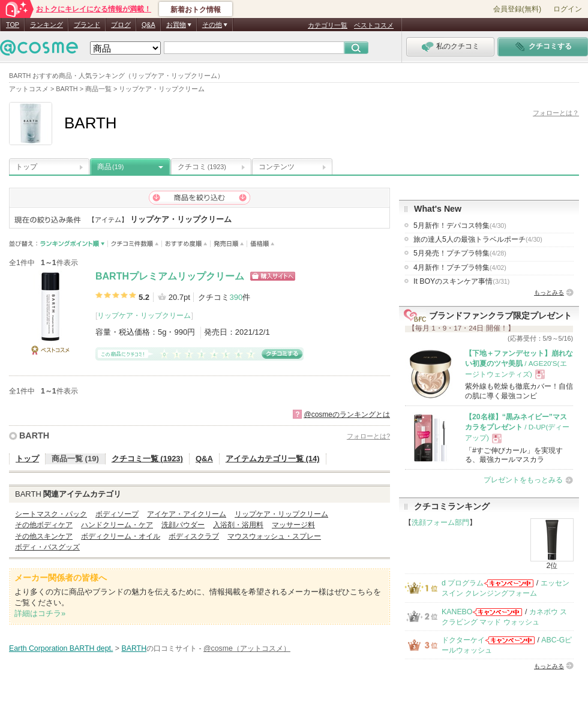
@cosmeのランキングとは (347, 414)
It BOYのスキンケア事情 (461, 281)
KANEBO (457, 612)
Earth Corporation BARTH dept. (61, 648)
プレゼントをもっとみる (523, 480)
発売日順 (229, 244)
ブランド (87, 24)
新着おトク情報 (195, 9)
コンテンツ (277, 167)
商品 (110, 167)
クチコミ (202, 167)
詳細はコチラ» (39, 613)
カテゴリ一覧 (327, 25)
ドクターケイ (463, 640)
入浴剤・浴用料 (238, 525)
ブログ (121, 24)
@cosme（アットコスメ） (246, 648)
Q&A (148, 24)
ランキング (46, 24)
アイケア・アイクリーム (186, 514)
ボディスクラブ (194, 536)
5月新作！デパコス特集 (459, 225)
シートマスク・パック (51, 514)
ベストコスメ (374, 25)
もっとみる (549, 292)
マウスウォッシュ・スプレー (274, 536)
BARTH (34, 435)
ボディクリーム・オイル (120, 536)
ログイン (567, 9)
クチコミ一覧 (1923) (147, 458)
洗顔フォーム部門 (440, 522)
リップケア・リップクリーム (144, 315)
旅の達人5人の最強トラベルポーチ (477, 239)
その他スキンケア (44, 536)
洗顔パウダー (183, 525)
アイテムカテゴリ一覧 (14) (273, 458)
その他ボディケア (44, 525)
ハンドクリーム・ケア (117, 525)
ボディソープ (117, 514)
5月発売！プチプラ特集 (459, 253)
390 (235, 297)
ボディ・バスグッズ (47, 547)
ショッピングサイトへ (272, 276)
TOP (12, 24)
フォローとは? (368, 436)
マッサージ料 (293, 525)
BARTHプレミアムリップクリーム (169, 276)
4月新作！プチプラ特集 (459, 267)
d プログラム (463, 583)
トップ (26, 167)
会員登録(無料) (517, 9)
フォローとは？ (556, 112)
